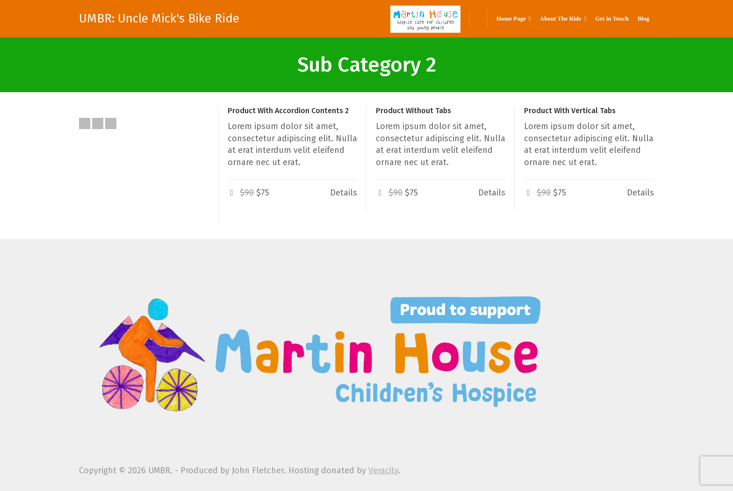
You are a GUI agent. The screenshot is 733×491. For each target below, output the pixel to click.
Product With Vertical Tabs (570, 110)
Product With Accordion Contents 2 (288, 110)
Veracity (383, 470)
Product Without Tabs (413, 110)
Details (343, 193)
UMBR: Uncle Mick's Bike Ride (159, 19)
